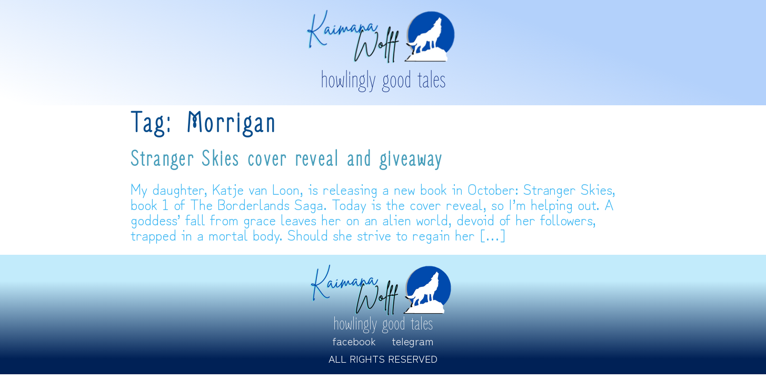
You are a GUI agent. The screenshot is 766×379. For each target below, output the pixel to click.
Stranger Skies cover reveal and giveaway (287, 159)
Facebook (354, 340)
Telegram (413, 340)
